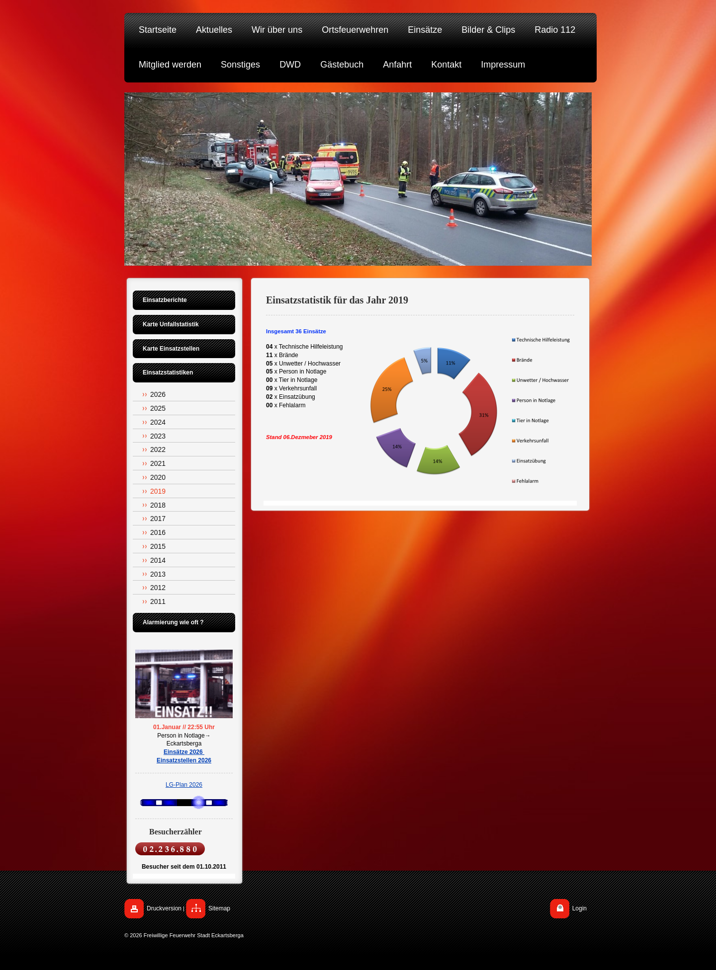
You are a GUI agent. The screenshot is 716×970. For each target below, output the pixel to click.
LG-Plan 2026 (184, 784)
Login (579, 908)
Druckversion (164, 908)
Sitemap (219, 908)
